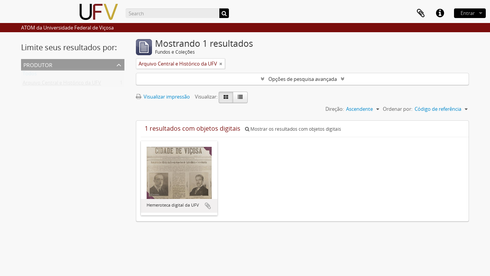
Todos (30, 75)
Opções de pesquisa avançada (302, 79)
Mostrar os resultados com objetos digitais (293, 129)
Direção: (334, 108)
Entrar (468, 13)
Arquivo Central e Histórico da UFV (62, 84)
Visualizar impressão (163, 96)
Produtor (37, 64)
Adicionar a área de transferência (208, 206)
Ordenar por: (397, 108)
